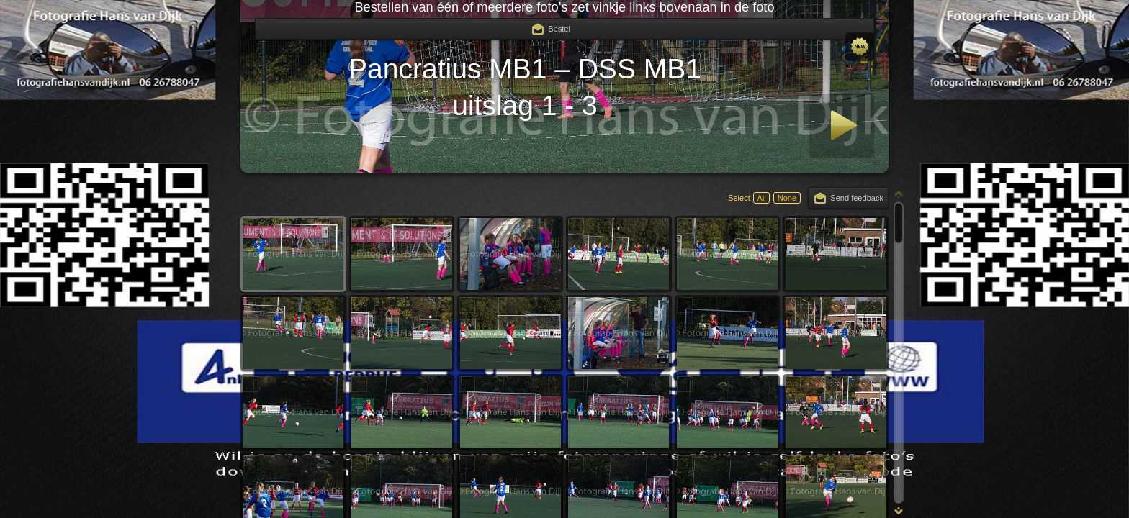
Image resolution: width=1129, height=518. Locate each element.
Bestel (559, 28)
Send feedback (856, 198)
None (787, 198)
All (761, 198)
